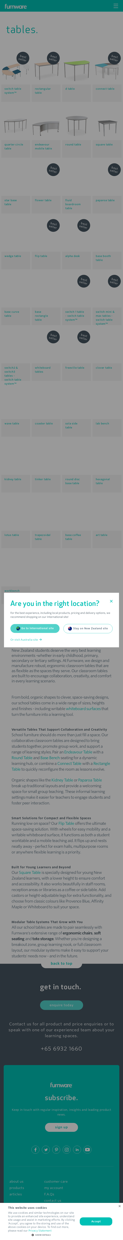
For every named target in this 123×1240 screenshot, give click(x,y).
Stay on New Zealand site (88, 628)
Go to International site (35, 628)
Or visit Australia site (26, 639)
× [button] (119, 1206)
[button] (42, 1235)
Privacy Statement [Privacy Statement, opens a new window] (40, 1230)
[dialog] (61, 1221)
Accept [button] (96, 1221)
